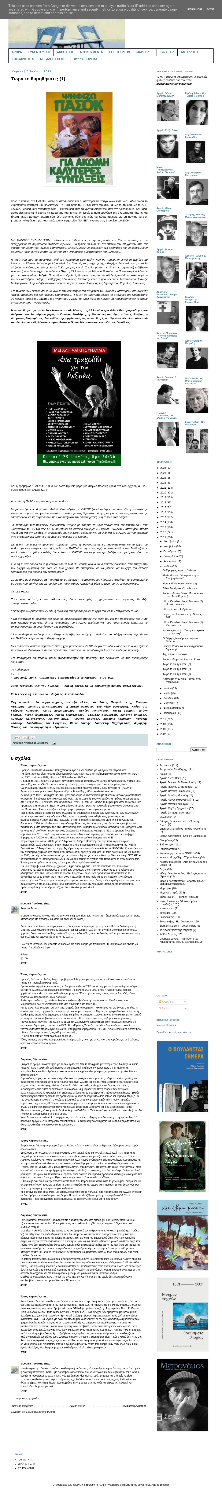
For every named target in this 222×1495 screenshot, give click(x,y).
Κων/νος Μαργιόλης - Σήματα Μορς (179, 857)
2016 (163, 512)
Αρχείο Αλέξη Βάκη (170, 778)
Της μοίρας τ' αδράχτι (175, 654)
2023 (163, 477)
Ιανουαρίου (170, 713)
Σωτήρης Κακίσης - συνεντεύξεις (178, 925)
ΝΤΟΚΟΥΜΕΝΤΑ (91, 52)
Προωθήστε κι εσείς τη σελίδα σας (174, 1032)
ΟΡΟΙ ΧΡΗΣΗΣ (26, 1463)
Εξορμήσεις (166, 840)
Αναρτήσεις (167, 1001)
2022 (163, 482)
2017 (163, 507)
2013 (163, 527)
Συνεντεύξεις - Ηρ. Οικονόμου (176, 921)
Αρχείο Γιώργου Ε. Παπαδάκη (176, 786)
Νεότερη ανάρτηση (22, 1405)
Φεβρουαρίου (171, 707)
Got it (210, 9)
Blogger (164, 1484)
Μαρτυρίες (165, 888)
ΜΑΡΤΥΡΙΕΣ (144, 52)
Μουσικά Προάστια (32, 903)
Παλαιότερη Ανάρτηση (134, 1405)
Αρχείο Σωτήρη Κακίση (172, 812)
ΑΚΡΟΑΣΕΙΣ (65, 52)
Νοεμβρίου (169, 546)
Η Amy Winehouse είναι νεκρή (180, 583)
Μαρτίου (168, 703)
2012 (163, 532)
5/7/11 (24, 1352)
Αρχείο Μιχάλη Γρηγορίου (174, 808)
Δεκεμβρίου (170, 541)
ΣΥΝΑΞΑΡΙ (167, 52)
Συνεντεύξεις (167, 917)
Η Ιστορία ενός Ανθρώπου (177, 609)
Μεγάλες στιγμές (169, 892)
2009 (163, 724)
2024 (163, 472)
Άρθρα (163, 773)
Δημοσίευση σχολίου (27, 1398)
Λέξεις (163, 869)
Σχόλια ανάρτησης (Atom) (40, 1411)
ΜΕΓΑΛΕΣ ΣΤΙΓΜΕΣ (53, 59)
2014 (163, 522)
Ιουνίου (167, 688)
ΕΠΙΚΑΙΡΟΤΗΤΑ (23, 59)
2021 (163, 487)
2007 (163, 733)
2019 (163, 497)
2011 (163, 537)
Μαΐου (167, 693)
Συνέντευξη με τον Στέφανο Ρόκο (181, 659)
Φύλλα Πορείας (168, 934)
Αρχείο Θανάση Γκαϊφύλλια (175, 791)
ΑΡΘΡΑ (17, 52)
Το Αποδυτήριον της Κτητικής (176, 930)
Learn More (195, 9)
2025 (163, 467)
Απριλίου (168, 698)
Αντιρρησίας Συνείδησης (36, 743)
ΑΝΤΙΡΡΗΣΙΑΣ (190, 52)
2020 (163, 492)
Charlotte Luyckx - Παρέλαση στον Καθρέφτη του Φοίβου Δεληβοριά (179, 940)
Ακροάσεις (165, 765)
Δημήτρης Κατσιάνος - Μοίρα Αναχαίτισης (183, 828)
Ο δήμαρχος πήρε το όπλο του (180, 570)
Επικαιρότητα (167, 849)
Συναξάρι (165, 912)
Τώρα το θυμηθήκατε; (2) (177, 669)
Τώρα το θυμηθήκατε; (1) (177, 674)
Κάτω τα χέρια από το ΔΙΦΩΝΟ (177, 853)
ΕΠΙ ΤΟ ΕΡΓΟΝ (119, 52)
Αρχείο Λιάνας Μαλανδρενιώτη (177, 799)
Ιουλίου (167, 566)
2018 (163, 502)
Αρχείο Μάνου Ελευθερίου (174, 803)
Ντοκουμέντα (167, 908)
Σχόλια (164, 1008)
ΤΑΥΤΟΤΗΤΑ (25, 1459)
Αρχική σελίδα (77, 1405)
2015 (163, 517)
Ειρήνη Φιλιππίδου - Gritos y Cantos (180, 835)
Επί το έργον (167, 844)
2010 (163, 719)
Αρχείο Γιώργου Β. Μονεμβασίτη (178, 782)
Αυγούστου (170, 561)
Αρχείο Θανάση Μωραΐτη (174, 795)
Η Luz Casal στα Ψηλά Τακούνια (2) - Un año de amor (183, 603)
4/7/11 (24, 892)
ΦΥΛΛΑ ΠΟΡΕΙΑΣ (86, 59)
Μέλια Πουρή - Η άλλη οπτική (176, 896)
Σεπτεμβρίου (170, 556)
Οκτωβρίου (170, 551)
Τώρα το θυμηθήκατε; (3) (177, 664)
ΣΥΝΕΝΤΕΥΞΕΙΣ (39, 52)
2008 (163, 729)
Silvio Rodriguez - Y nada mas (180, 588)
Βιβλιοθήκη (166, 816)
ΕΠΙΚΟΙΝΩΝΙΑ (26, 1468)
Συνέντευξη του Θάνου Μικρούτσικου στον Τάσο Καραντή (183, 595)
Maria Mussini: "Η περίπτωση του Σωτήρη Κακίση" (181, 577)
